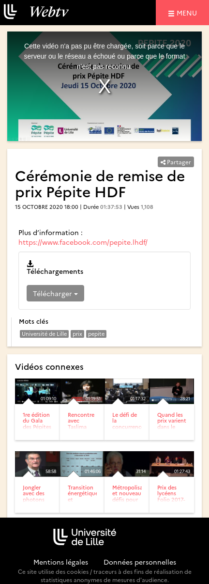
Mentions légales (60, 562)
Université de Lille (44, 333)
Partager (176, 162)
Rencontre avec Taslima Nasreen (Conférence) (84, 426)
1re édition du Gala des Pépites (37, 420)
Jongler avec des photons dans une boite (34, 499)
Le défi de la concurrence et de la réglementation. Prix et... (132, 429)
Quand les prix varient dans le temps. (171, 423)
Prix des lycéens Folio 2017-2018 (171, 496)
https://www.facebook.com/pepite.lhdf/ (83, 242)
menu (188, 12)
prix (77, 333)
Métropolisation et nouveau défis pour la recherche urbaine (132, 502)
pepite (96, 333)
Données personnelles (140, 562)
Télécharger (55, 293)
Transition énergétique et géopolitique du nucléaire (84, 502)
